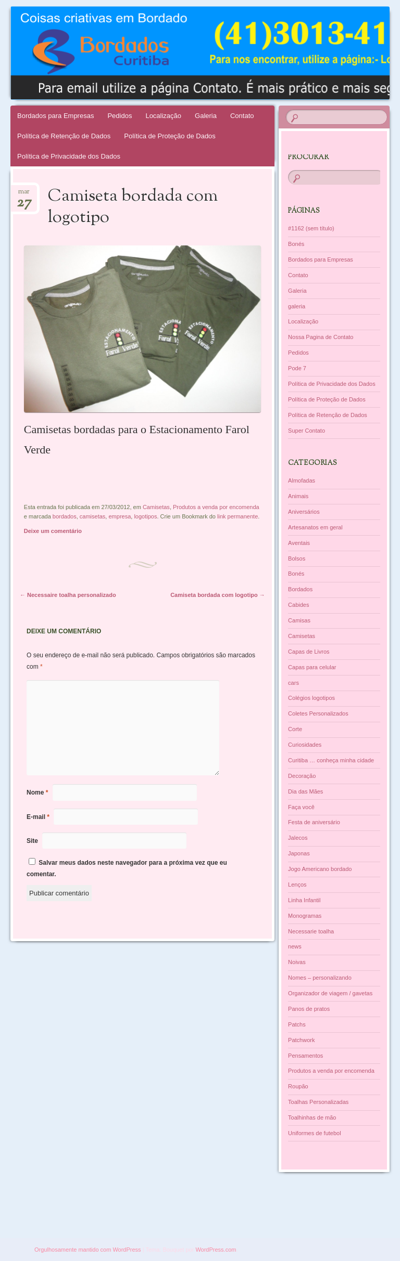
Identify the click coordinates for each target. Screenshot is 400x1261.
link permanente (237, 516)
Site (32, 840)
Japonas (299, 853)
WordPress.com (215, 1249)
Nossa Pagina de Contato (320, 337)
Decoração (302, 776)
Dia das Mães (305, 791)
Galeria (206, 116)
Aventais (299, 543)
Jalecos (297, 838)
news (295, 946)
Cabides (298, 605)
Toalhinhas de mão (312, 1117)
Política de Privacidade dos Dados (68, 156)
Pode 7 (297, 368)
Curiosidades (304, 745)
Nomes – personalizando (320, 977)
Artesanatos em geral (315, 527)
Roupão (298, 1086)
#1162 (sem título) (311, 228)
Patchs (297, 1024)
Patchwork (301, 1040)
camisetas (93, 516)
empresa (119, 516)
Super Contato (306, 430)
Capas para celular (312, 667)
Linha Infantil (304, 900)
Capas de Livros (309, 651)
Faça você (301, 807)
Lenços (297, 884)
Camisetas (156, 507)
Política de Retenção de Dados (63, 136)
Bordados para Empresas (55, 116)
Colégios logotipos (311, 698)
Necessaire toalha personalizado (68, 595)
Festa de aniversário (314, 822)
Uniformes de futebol (314, 1133)
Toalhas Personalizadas (318, 1102)
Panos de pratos (309, 1009)
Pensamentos (305, 1055)
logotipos (145, 516)
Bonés (296, 244)
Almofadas (301, 480)
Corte (295, 729)
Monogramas (304, 916)
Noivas (297, 962)
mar (24, 194)
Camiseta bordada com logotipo (217, 595)
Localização (163, 116)
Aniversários (304, 512)
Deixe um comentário (53, 531)
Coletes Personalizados (318, 713)
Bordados (300, 589)
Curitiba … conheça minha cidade (331, 760)
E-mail (38, 817)
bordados (65, 516)
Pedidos (119, 116)
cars (293, 683)
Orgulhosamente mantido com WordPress (87, 1249)
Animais (298, 496)
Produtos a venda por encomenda (216, 507)
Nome (37, 792)
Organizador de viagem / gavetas (330, 993)
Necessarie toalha (311, 931)
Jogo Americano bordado (320, 869)
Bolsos (296, 558)
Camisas (299, 620)
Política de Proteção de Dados (170, 136)
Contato (242, 116)
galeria (296, 306)
